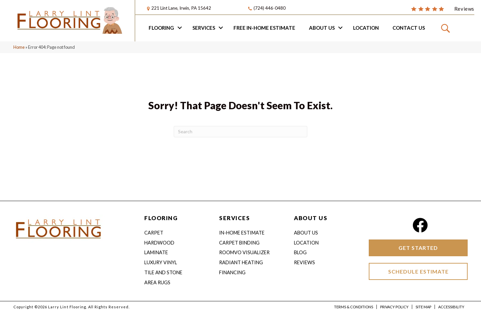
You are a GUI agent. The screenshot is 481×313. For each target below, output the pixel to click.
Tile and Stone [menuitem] (163, 273)
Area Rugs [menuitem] (157, 283)
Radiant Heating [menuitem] (241, 263)
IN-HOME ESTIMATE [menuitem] (242, 234)
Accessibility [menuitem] (451, 307)
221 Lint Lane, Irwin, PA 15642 (181, 8)
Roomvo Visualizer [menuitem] (244, 253)
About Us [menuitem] (322, 28)
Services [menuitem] (203, 28)
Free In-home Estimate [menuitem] (264, 28)
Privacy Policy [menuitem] (394, 307)
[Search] (240, 132)
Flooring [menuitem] (161, 28)
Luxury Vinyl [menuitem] (160, 263)
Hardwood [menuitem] (159, 243)
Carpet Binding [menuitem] (239, 243)
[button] (179, 28)
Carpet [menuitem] (153, 234)
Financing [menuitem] (232, 273)
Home (19, 48)
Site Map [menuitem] (423, 307)
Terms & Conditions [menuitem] (353, 307)
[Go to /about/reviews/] (442, 8)
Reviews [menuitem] (304, 263)
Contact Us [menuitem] (408, 28)
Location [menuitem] (366, 28)
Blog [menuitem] (300, 253)
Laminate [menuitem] (156, 253)
